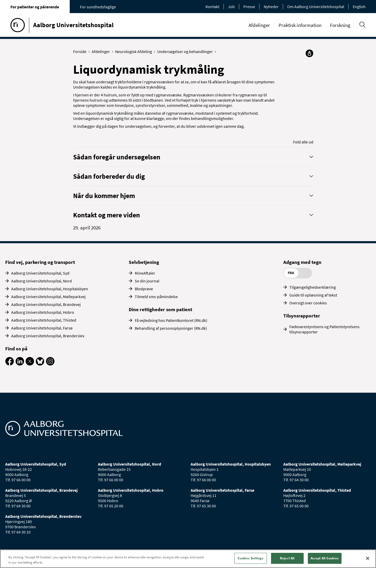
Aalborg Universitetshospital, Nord (41, 280)
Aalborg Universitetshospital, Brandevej (46, 304)
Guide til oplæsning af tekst (313, 295)
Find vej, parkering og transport (40, 262)
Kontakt (212, 6)
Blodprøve (144, 288)
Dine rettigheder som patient (160, 309)
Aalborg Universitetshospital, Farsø (42, 328)
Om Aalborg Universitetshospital (315, 6)
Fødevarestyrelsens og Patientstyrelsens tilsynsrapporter (324, 329)
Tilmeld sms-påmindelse (156, 296)
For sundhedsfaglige (98, 6)
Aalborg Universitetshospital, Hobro (42, 312)
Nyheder (271, 6)
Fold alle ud (303, 141)
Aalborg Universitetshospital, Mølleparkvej (48, 296)
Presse (249, 6)
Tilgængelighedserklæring (312, 287)
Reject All (287, 558)
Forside (81, 51)
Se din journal (147, 280)
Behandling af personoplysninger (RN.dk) (171, 328)
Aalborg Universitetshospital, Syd (40, 273)
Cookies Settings (250, 558)
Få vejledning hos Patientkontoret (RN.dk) (171, 320)
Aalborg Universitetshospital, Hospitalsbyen (49, 288)
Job (231, 6)
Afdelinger (259, 25)
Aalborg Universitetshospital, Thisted (43, 320)
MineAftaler (145, 273)
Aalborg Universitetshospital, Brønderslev (47, 335)
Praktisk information (300, 25)
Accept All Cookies (325, 558)
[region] (188, 558)
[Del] (309, 53)
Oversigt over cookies (308, 302)
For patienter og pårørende (34, 6)
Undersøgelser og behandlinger (186, 51)
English (359, 6)
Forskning (340, 25)
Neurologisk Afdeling (134, 51)
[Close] (367, 558)
